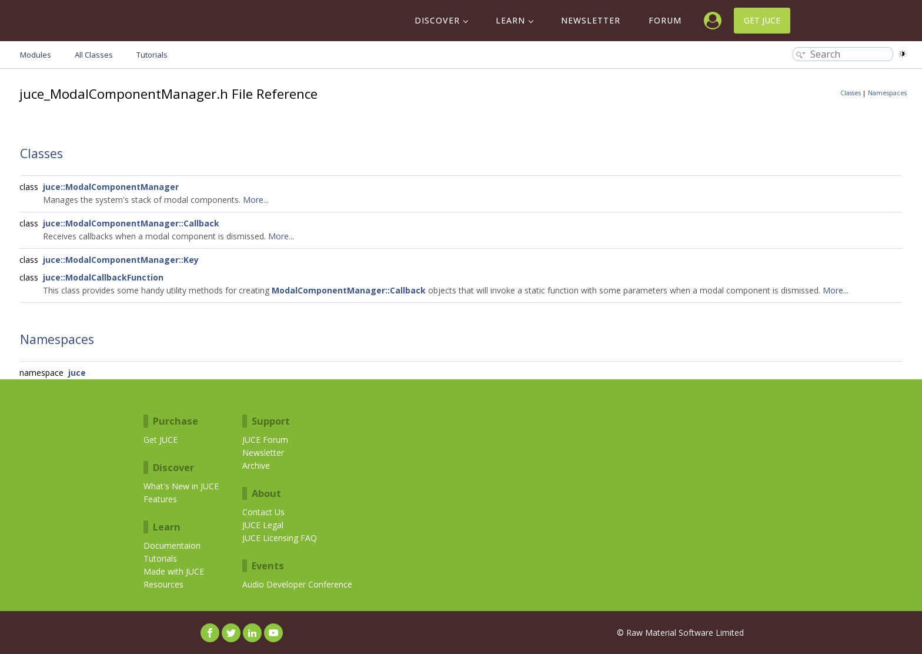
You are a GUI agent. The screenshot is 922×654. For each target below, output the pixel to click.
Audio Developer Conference (297, 584)
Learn (510, 20)
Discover (437, 20)
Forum (665, 20)
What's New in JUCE (181, 486)
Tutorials (160, 558)
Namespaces (887, 93)
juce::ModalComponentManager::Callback (131, 223)
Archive (256, 465)
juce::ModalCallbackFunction (103, 277)
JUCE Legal (262, 524)
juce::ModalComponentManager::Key (121, 259)
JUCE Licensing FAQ (279, 537)
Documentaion (172, 545)
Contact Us (263, 512)
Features (160, 499)
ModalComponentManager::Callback (349, 290)
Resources (163, 584)
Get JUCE (762, 20)
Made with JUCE (173, 571)
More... (256, 199)
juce (77, 372)
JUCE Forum (265, 439)
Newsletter (590, 20)
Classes (850, 93)
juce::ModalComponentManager (111, 186)
